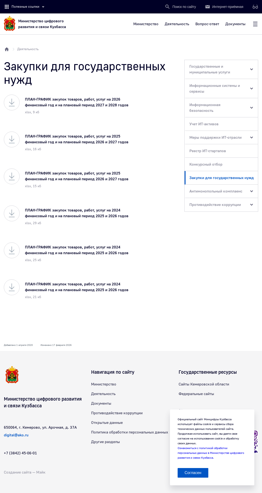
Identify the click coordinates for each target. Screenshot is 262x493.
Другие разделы (105, 441)
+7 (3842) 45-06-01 (20, 453)
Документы (101, 403)
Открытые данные (107, 422)
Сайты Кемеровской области (204, 384)
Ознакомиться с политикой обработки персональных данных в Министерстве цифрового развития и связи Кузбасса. (211, 453)
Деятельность (28, 49)
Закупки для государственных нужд (221, 177)
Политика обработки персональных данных (129, 432)
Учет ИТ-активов (204, 124)
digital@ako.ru (16, 435)
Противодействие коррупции (117, 413)
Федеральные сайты (196, 393)
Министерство (103, 384)
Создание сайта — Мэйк (25, 472)
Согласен (193, 473)
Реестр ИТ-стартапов (207, 151)
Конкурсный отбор (205, 164)
